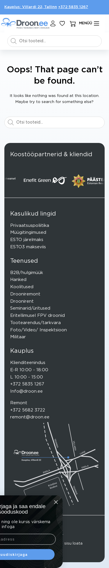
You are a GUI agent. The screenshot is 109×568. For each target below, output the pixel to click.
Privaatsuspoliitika (29, 225)
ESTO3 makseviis (28, 247)
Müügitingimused (28, 232)
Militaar (18, 337)
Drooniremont (25, 294)
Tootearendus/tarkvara (35, 323)
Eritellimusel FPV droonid (37, 315)
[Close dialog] (17, 502)
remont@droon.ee (29, 417)
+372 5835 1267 (73, 7)
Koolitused (21, 287)
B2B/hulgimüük (26, 273)
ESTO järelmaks (26, 240)
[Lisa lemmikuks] (62, 23)
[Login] (53, 23)
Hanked (18, 279)
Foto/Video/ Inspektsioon (38, 330)
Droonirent (22, 301)
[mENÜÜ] (89, 23)
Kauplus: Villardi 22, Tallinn (30, 7)
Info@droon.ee (26, 391)
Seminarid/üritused (30, 308)
